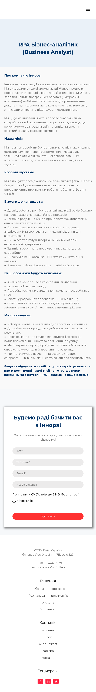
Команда (48, 630)
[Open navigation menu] (88, 9)
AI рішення (48, 609)
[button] (40, 681)
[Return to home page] (24, 9)
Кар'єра (48, 651)
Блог (48, 637)
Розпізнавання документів (48, 595)
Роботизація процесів (48, 588)
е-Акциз (48, 602)
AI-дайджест (48, 644)
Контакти (48, 657)
